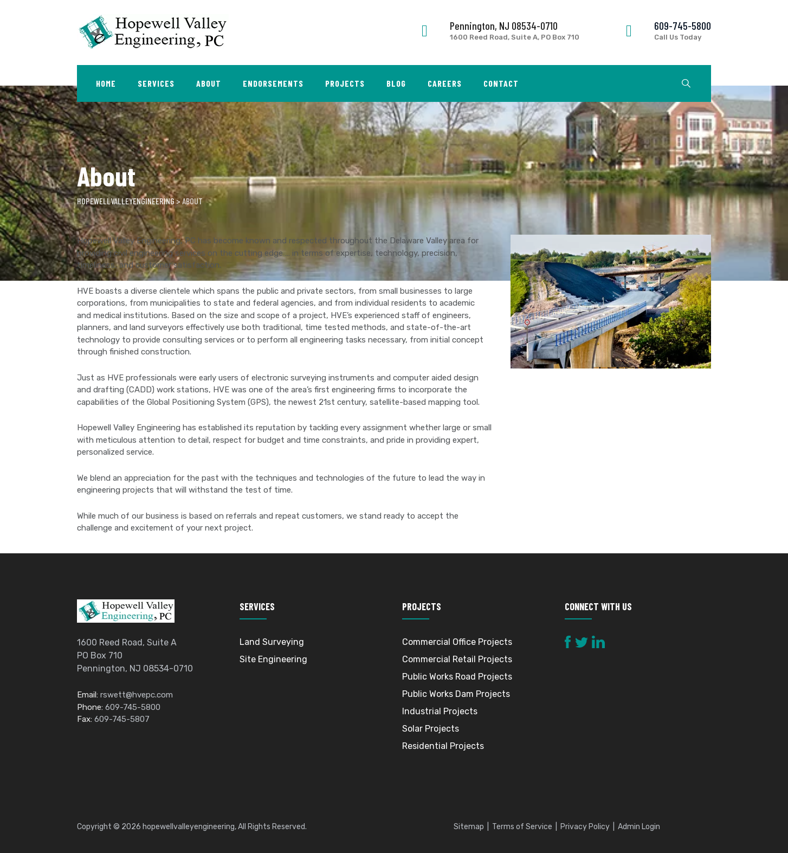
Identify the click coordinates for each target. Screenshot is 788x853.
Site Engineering (273, 659)
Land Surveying (272, 642)
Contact (501, 83)
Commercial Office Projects (457, 642)
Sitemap (469, 826)
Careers (445, 83)
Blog (396, 83)
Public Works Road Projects (457, 676)
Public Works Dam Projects (456, 694)
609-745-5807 (122, 720)
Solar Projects (430, 728)
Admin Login (639, 826)
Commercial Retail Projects (457, 659)
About (208, 83)
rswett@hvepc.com (136, 695)
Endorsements (273, 83)
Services (156, 83)
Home (106, 83)
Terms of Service (522, 826)
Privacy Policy (585, 826)
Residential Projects (443, 746)
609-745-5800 (682, 25)
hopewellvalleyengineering (189, 826)
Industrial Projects (439, 711)
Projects (345, 83)
